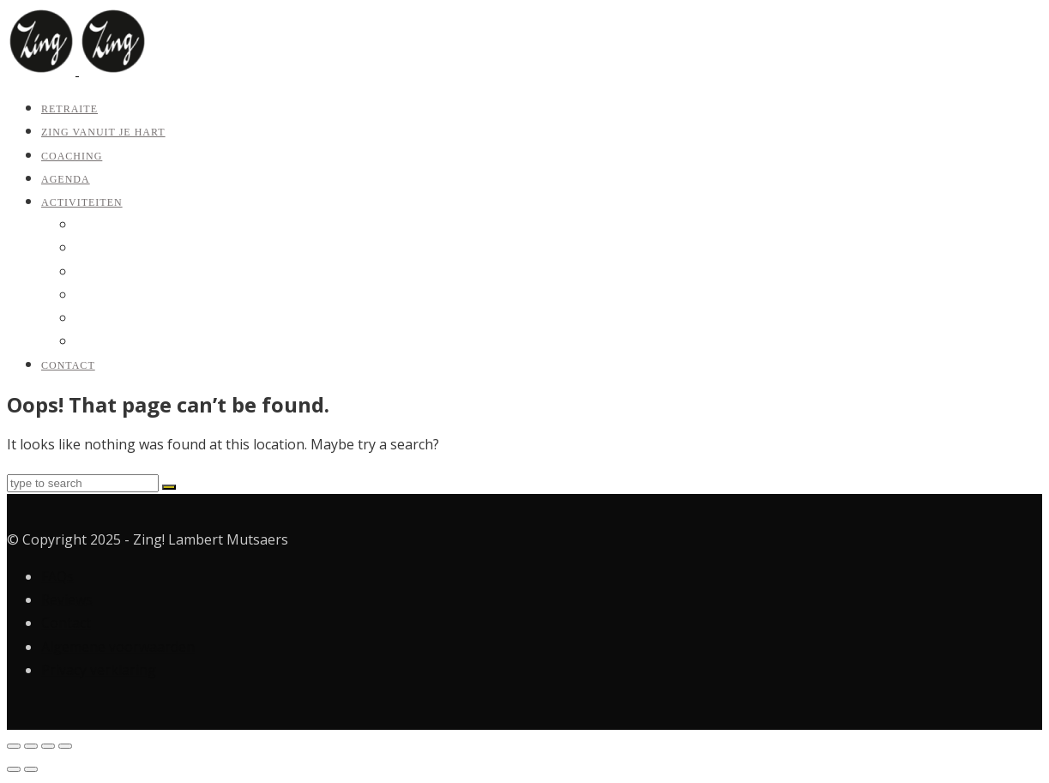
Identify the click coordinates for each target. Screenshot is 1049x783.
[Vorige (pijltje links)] (14, 769)
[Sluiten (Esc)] (65, 746)
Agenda (65, 179)
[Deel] (48, 746)
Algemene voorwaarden (118, 646)
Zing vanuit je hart (103, 132)
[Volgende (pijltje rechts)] (31, 769)
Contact (68, 365)
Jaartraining (103, 295)
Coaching (71, 156)
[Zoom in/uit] (14, 746)
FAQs (57, 576)
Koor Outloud (108, 318)
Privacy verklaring (98, 669)
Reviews (67, 599)
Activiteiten (82, 202)
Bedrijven (99, 341)
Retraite (69, 109)
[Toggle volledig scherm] (31, 746)
